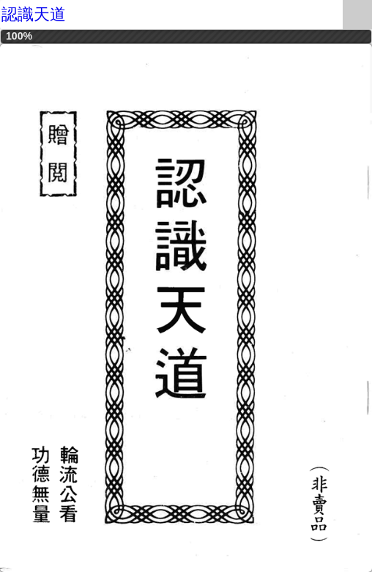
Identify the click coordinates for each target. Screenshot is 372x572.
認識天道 (33, 14)
